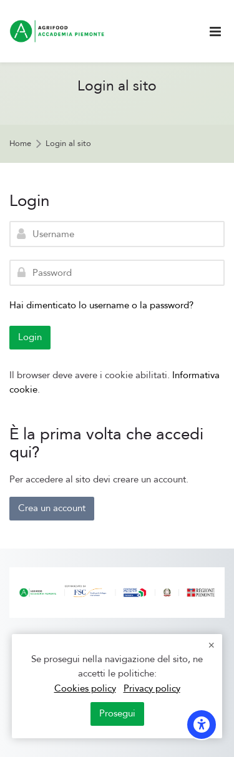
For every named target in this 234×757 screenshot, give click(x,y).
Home (20, 144)
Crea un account (51, 508)
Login (30, 337)
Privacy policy (152, 688)
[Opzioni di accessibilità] (201, 724)
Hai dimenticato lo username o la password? (101, 305)
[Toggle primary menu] (215, 31)
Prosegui (117, 713)
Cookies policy (85, 688)
